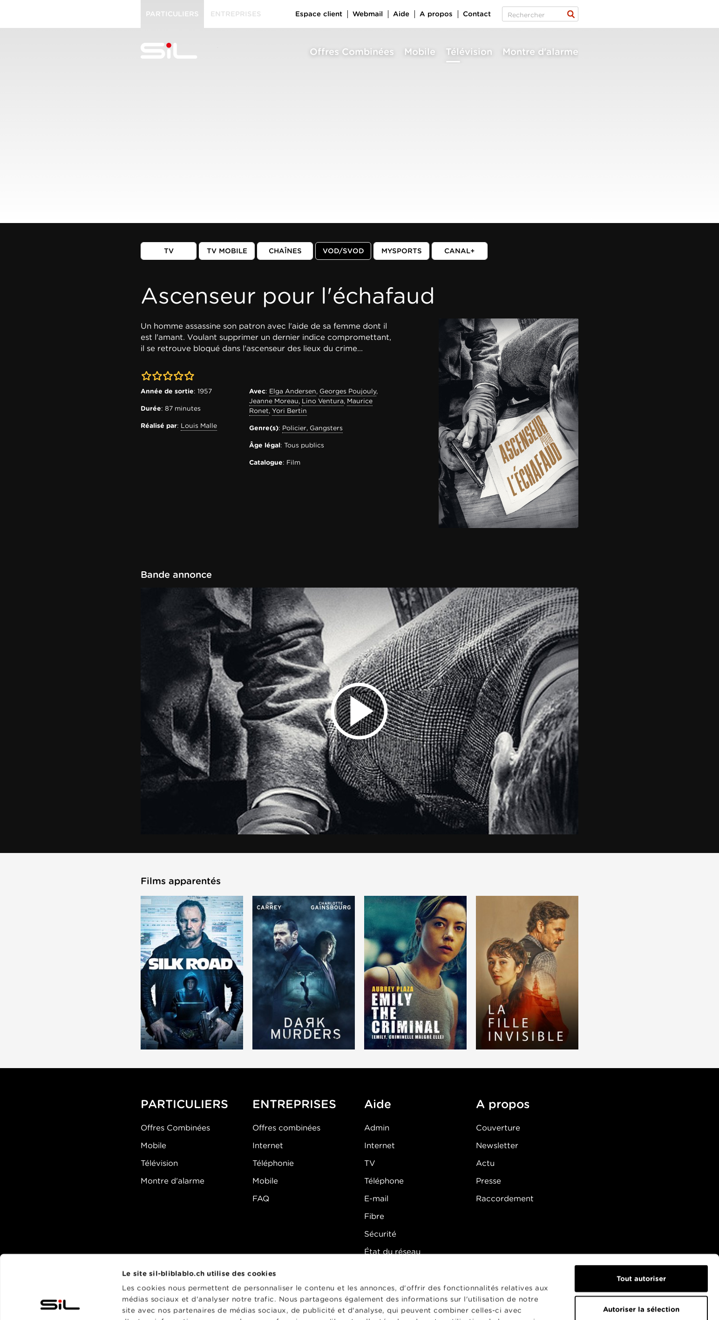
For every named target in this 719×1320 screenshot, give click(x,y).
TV (169, 251)
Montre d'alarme (540, 51)
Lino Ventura (323, 401)
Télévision (469, 51)
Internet (267, 1145)
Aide (401, 14)
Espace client (318, 14)
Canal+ (459, 251)
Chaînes (285, 251)
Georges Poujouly (347, 391)
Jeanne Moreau (273, 401)
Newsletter (497, 1145)
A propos (436, 14)
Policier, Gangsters (312, 428)
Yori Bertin (289, 410)
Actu (485, 1163)
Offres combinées (286, 1127)
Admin (376, 1127)
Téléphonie (273, 1163)
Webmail (368, 14)
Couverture (498, 1127)
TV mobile (227, 251)
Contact (477, 14)
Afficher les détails (156, 1302)
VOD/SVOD (343, 251)
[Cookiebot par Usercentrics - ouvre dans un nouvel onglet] (60, 1302)
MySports (401, 251)
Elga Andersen (292, 391)
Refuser (641, 1276)
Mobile (419, 51)
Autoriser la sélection (641, 1245)
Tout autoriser (641, 1215)
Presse (488, 1180)
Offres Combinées (352, 51)
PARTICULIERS (184, 1104)
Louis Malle (199, 425)
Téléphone (384, 1180)
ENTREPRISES (294, 1104)
